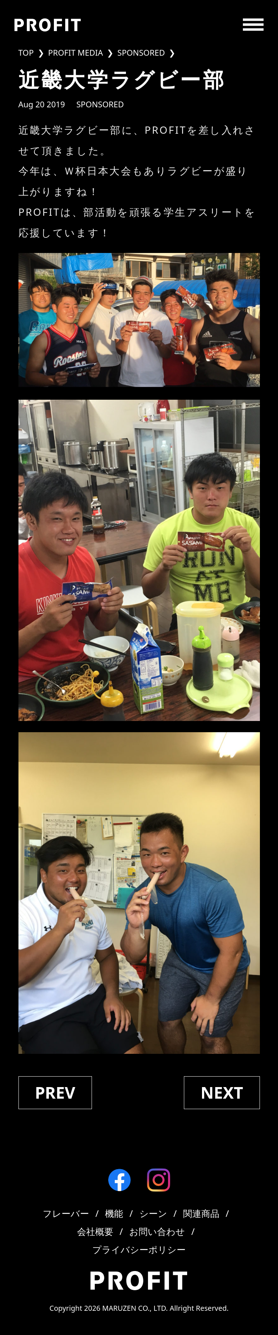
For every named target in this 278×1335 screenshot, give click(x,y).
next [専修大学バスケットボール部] (222, 1092)
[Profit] (47, 25)
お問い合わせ (157, 1231)
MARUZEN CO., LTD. (135, 1308)
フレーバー (66, 1213)
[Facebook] (119, 1180)
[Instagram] (158, 1180)
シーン (153, 1213)
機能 (114, 1213)
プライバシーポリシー (139, 1249)
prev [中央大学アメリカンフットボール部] (55, 1092)
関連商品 (201, 1213)
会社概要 (95, 1231)
